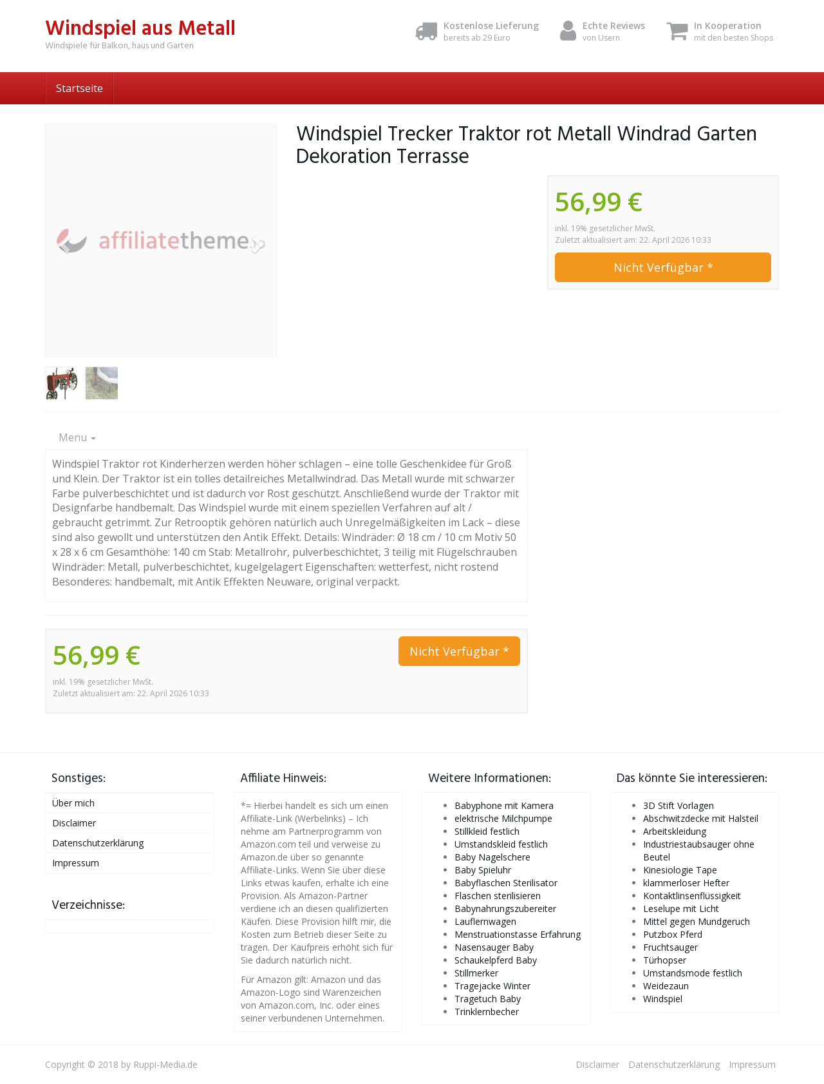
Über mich (73, 803)
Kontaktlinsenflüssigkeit (692, 895)
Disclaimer (74, 823)
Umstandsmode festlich (692, 973)
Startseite (79, 88)
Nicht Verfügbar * (663, 267)
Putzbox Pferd (672, 934)
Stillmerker (476, 973)
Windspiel (662, 999)
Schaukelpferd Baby (495, 960)
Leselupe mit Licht (681, 908)
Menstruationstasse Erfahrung (517, 934)
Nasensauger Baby (494, 947)
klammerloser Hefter (686, 883)
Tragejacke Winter (492, 986)
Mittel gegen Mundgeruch (696, 921)
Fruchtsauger (670, 947)
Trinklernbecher (486, 1011)
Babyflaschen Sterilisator (505, 883)
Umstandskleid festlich (501, 844)
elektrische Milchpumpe (503, 818)
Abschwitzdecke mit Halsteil (700, 818)
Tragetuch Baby (487, 999)
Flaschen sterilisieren (497, 895)
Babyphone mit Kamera (504, 805)
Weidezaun (666, 986)
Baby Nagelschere (492, 857)
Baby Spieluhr (482, 870)
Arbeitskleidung (674, 831)
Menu (77, 437)
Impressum (75, 863)
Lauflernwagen (485, 921)
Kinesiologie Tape (680, 870)
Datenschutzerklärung (98, 843)
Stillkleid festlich (487, 831)
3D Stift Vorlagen (678, 805)
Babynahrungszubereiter (505, 908)
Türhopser (664, 960)
